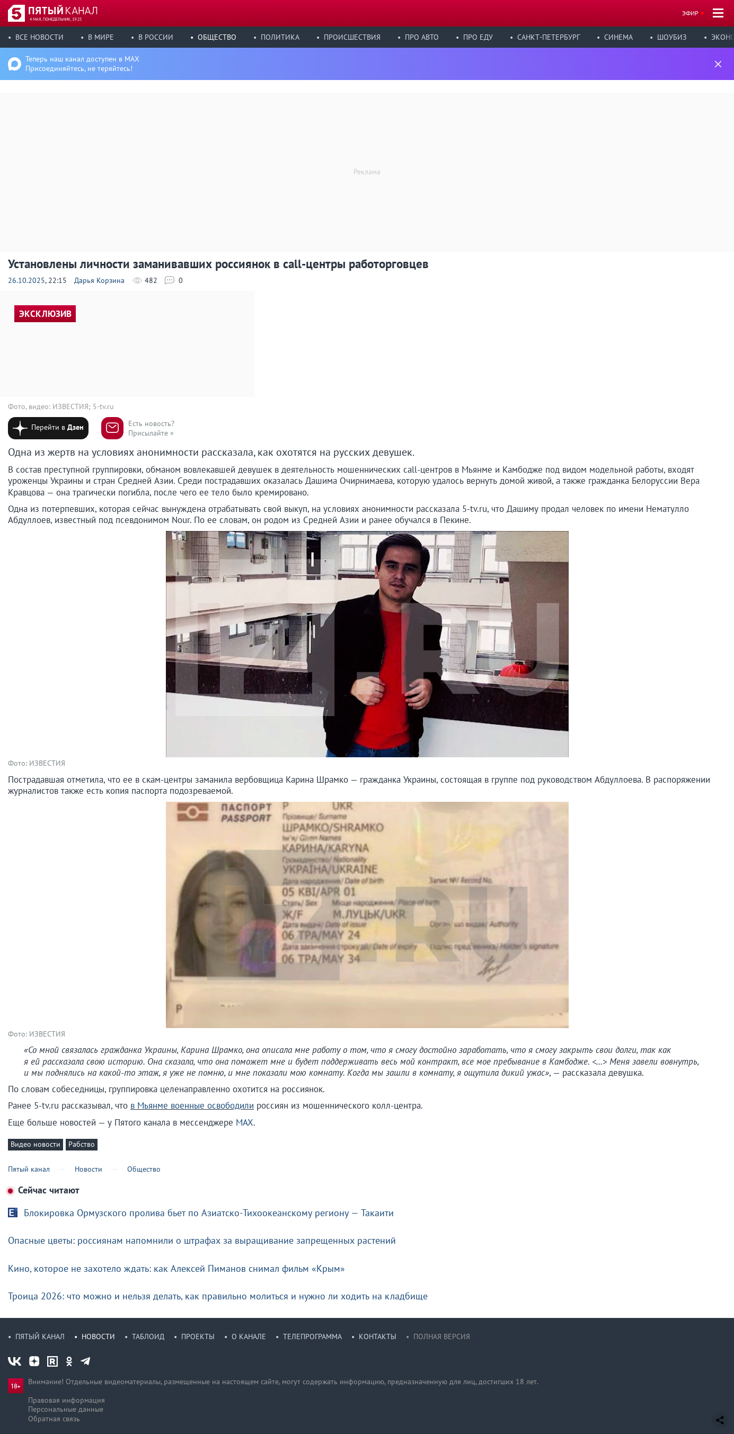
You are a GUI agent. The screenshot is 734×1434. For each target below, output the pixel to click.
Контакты (377, 1336)
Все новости (39, 37)
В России (155, 37)
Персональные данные (65, 1409)
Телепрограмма (312, 1336)
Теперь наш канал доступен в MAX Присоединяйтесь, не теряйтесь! (82, 63)
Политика (280, 37)
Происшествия (352, 37)
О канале (249, 1336)
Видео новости (35, 1144)
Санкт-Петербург (548, 37)
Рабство (81, 1144)
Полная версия (441, 1336)
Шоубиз (672, 37)
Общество (217, 37)
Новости (98, 1336)
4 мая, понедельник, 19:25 (56, 19)
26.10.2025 (26, 280)
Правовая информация (66, 1400)
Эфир (690, 13)
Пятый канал (40, 1336)
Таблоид (148, 1336)
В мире (101, 37)
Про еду (478, 37)
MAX (244, 1122)
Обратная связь (54, 1418)
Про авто (422, 37)
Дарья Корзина (99, 280)
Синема (618, 37)
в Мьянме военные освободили (192, 1105)
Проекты (198, 1336)
